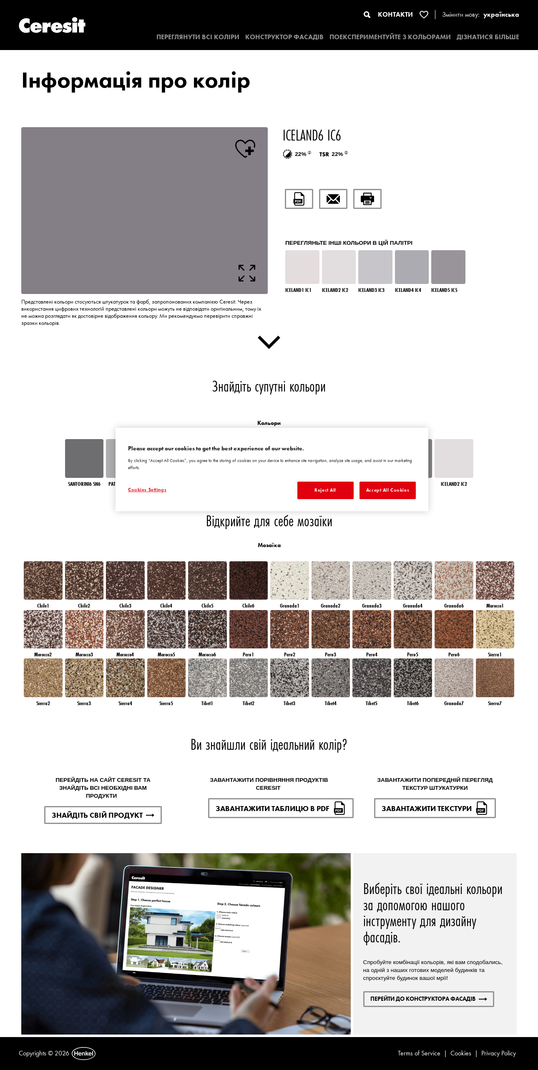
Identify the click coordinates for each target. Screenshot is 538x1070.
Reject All (325, 490)
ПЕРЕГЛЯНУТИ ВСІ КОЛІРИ (197, 37)
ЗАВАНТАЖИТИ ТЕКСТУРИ (435, 808)
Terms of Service (419, 1053)
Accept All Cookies (387, 490)
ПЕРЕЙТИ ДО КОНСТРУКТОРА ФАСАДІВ (428, 998)
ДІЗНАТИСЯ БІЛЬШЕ (488, 37)
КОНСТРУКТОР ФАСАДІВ (284, 37)
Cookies (460, 1053)
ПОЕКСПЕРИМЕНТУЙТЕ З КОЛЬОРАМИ (390, 37)
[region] (272, 469)
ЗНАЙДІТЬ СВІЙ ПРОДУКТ (103, 815)
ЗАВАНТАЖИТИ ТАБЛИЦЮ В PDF (281, 808)
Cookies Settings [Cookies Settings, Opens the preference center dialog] (147, 489)
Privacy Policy (498, 1053)
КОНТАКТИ (395, 14)
